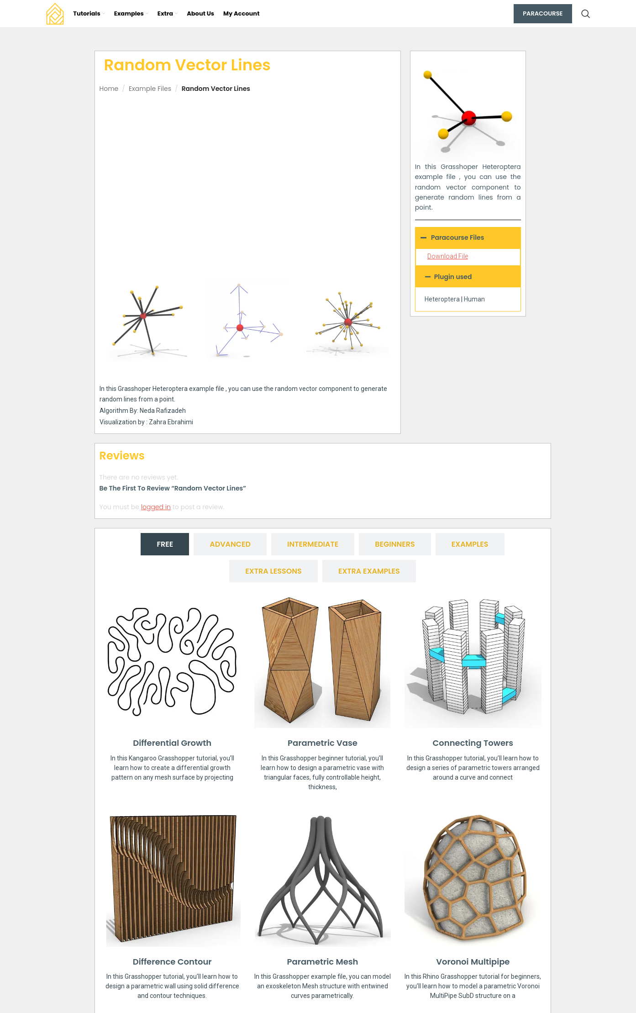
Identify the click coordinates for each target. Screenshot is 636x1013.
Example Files (150, 88)
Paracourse (542, 13)
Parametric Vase (322, 743)
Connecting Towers (472, 743)
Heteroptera (442, 299)
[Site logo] (55, 13)
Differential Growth (172, 743)
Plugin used (453, 276)
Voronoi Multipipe (473, 961)
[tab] (165, 544)
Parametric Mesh (322, 961)
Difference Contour (172, 961)
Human (474, 299)
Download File (447, 256)
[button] (467, 277)
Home (109, 88)
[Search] (586, 14)
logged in (156, 507)
